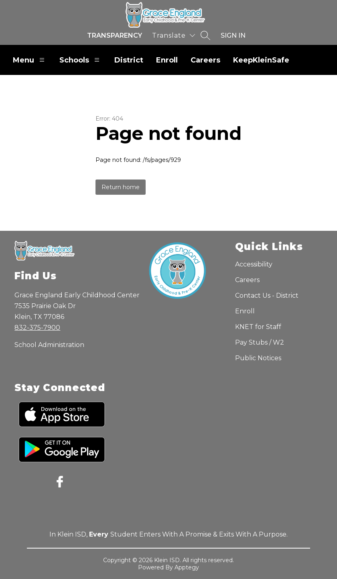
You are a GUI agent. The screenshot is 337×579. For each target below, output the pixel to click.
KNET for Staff (258, 327)
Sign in (233, 35)
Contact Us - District (266, 295)
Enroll (167, 60)
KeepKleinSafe (261, 60)
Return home (121, 187)
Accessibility (253, 264)
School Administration (49, 345)
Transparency (114, 35)
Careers (205, 60)
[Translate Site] (173, 35)
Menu (30, 60)
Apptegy (187, 567)
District (128, 60)
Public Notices (258, 358)
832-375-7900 (37, 327)
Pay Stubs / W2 (259, 342)
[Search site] (205, 35)
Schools (80, 60)
